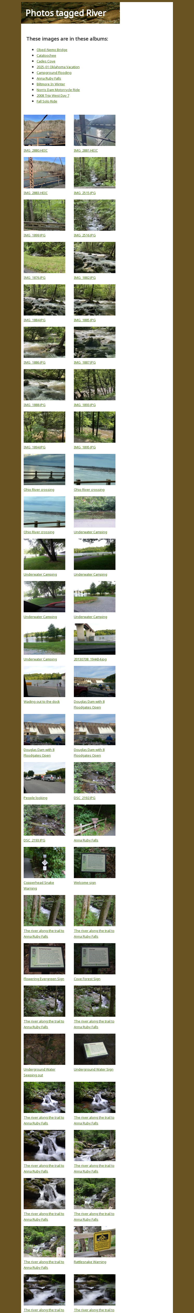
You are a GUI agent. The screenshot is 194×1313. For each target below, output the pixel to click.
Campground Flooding (54, 72)
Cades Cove (46, 61)
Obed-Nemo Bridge (52, 49)
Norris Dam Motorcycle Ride (58, 89)
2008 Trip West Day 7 (53, 95)
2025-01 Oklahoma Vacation (58, 67)
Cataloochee (46, 55)
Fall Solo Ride (47, 101)
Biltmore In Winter (51, 84)
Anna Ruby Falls (49, 78)
